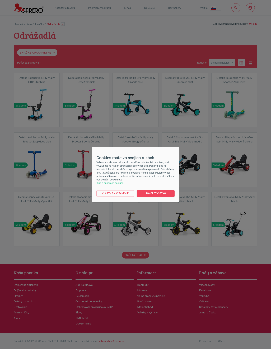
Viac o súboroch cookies (109, 183)
